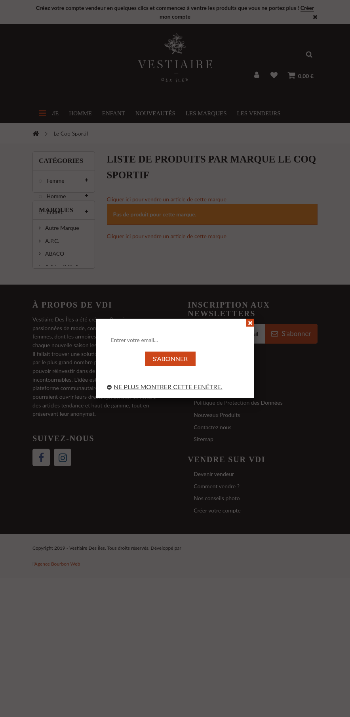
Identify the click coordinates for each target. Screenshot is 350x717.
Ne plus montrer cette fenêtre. (165, 386)
